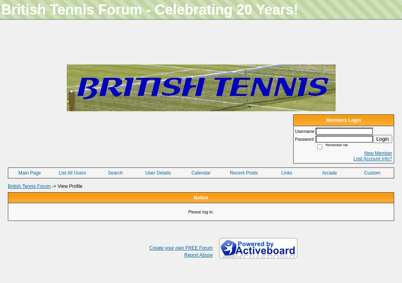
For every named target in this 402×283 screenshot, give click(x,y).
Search (115, 173)
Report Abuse (198, 255)
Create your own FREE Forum (181, 248)
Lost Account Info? (372, 159)
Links (286, 173)
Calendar (201, 173)
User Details (158, 173)
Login (382, 139)
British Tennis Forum (29, 186)
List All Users (72, 173)
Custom (372, 173)
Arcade (329, 173)
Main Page (29, 173)
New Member (378, 153)
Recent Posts (244, 173)
